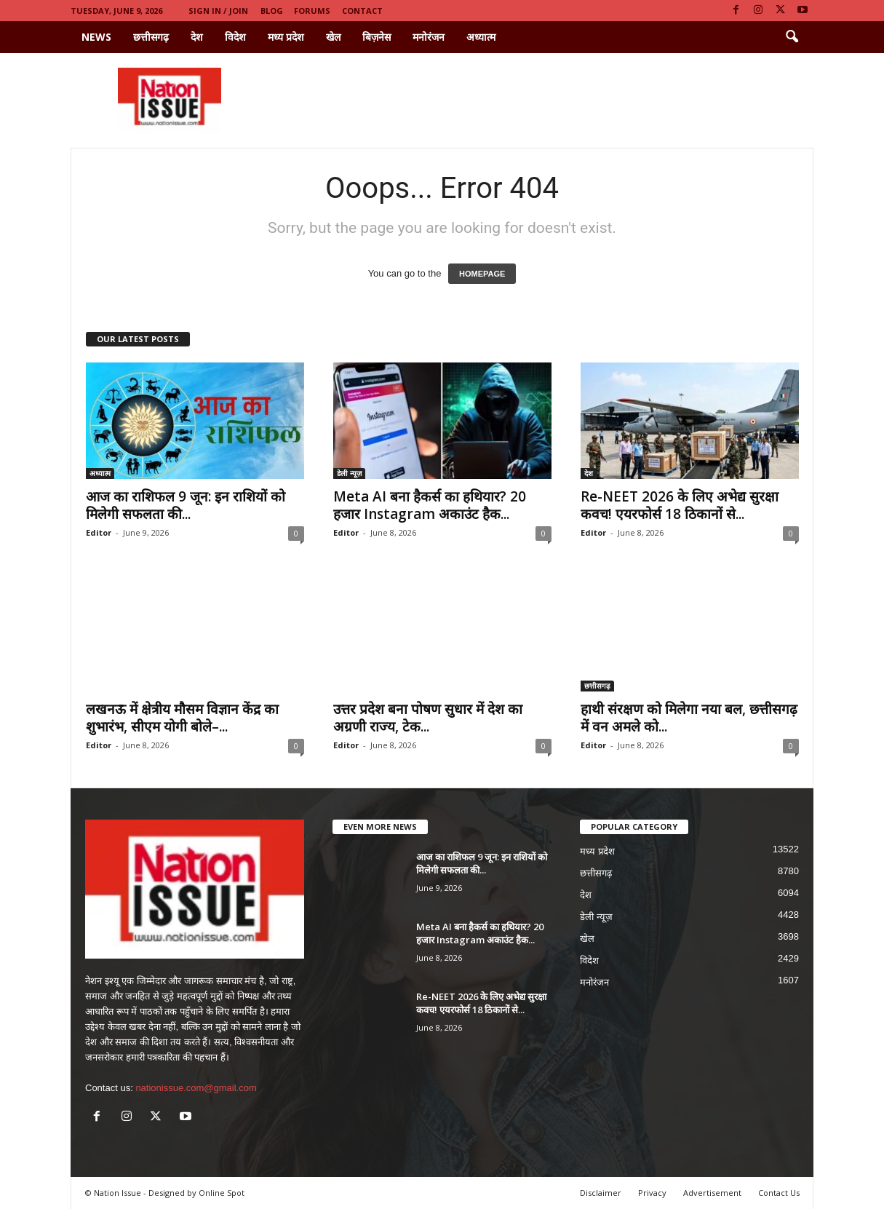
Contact (362, 10)
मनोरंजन (429, 37)
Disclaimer (600, 1192)
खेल (333, 37)
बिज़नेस (376, 37)
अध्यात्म (480, 37)
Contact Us (779, 1192)
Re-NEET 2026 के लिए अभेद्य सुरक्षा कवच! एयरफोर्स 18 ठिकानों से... (680, 505)
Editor (98, 532)
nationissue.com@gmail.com (195, 1087)
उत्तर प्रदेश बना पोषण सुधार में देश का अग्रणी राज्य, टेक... (427, 717)
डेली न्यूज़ (349, 473)
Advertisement (712, 1192)
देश (197, 37)
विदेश (235, 37)
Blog (271, 10)
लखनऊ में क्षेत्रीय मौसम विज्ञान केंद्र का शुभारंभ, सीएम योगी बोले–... (182, 717)
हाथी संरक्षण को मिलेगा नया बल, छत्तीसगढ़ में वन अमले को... (689, 717)
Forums (312, 10)
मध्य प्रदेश (286, 37)
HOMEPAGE (482, 273)
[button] (792, 37)
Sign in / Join (218, 10)
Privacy (652, 1192)
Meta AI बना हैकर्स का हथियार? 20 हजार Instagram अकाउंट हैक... (429, 505)
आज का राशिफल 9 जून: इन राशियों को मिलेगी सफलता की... (185, 505)
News (96, 37)
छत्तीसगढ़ (151, 37)
